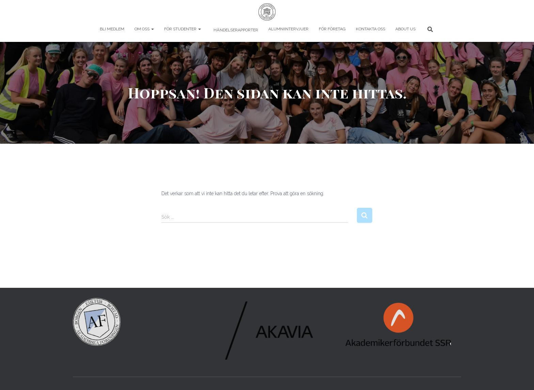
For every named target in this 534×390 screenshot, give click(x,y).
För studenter (182, 29)
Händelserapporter (235, 30)
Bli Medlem (112, 29)
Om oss (144, 29)
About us (405, 29)
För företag (332, 29)
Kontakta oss (370, 29)
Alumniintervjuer (288, 29)
